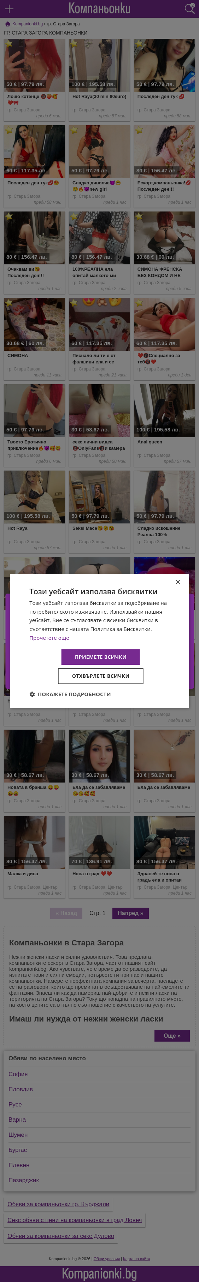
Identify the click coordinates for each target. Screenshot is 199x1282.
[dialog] (99, 641)
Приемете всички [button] (101, 657)
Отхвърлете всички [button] (101, 676)
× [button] (177, 582)
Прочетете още (49, 637)
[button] (70, 694)
